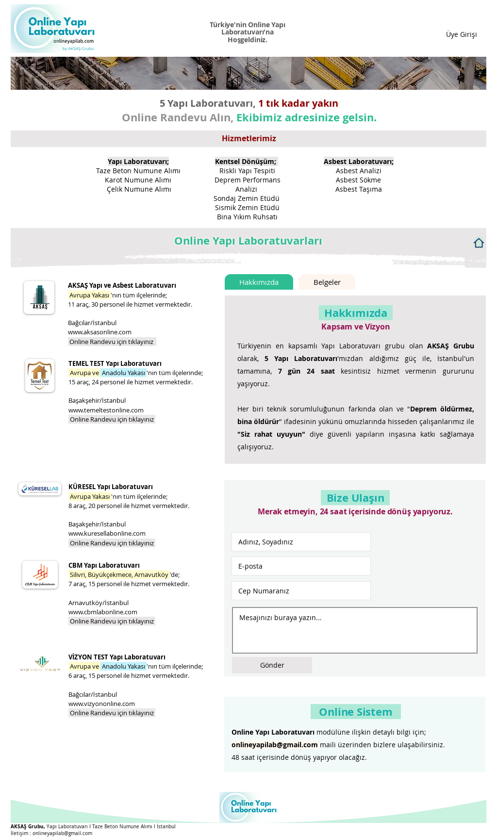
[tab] (259, 282)
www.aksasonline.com (100, 332)
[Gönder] (272, 665)
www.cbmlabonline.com (102, 611)
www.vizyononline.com (101, 703)
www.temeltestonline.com (106, 410)
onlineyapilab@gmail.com (275, 744)
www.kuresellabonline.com (107, 533)
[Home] (479, 242)
